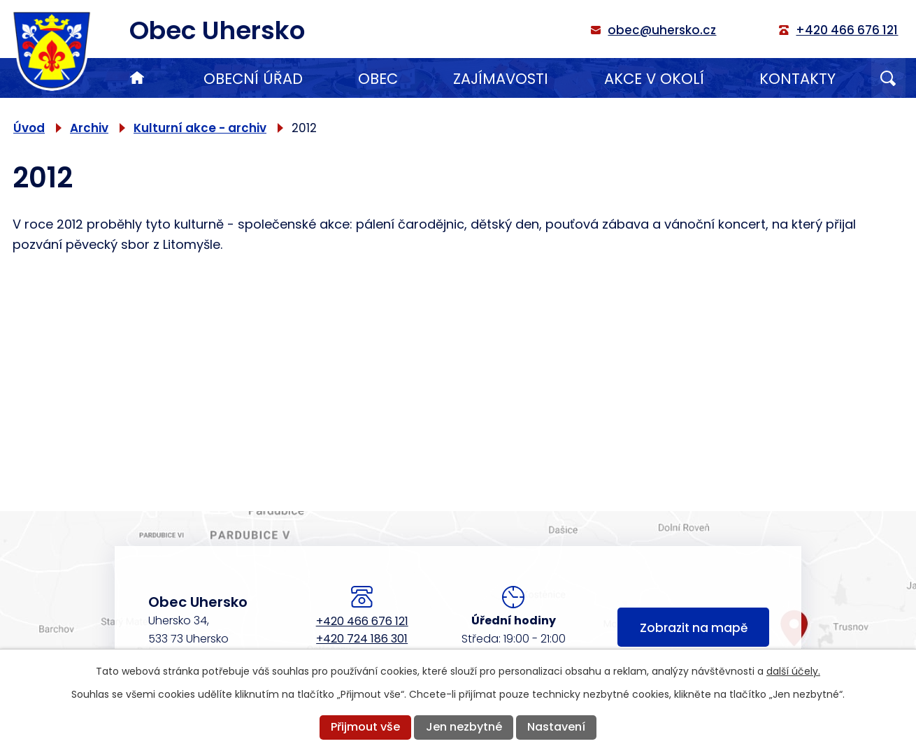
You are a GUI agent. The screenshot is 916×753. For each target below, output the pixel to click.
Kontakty (797, 79)
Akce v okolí (654, 79)
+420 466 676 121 (362, 621)
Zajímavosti (500, 79)
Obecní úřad (253, 79)
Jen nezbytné (464, 727)
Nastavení (556, 727)
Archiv (89, 128)
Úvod (137, 78)
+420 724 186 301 (362, 639)
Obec (378, 79)
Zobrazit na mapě (693, 627)
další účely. (793, 671)
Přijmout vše (365, 727)
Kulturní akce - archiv (200, 128)
